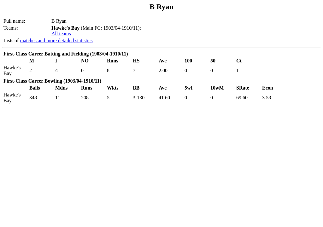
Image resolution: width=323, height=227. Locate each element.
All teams (61, 33)
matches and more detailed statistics (56, 40)
